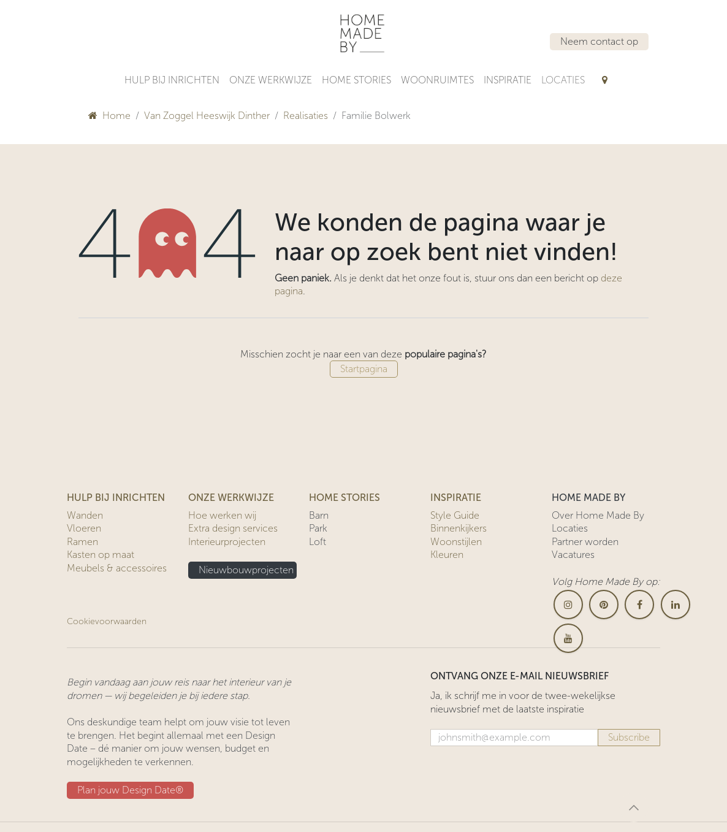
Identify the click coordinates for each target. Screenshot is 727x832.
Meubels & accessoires (117, 568)
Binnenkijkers (458, 528)
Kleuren (446, 554)
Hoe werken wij (222, 515)
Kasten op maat (100, 554)
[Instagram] (568, 604)
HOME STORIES (344, 497)
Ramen (82, 542)
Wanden (85, 515)
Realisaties (305, 115)
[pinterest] (604, 604)
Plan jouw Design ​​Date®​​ (130, 790)
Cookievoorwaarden (107, 621)
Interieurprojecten (226, 542)
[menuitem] (172, 80)
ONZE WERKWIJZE (231, 497)
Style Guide (454, 515)
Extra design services (233, 528)
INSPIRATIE (455, 497)
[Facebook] (639, 604)
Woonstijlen (456, 542)
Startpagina (363, 369)
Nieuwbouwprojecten (246, 570)
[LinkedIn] (675, 604)
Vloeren (84, 528)
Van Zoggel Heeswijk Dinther (207, 115)
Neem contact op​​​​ (599, 41)
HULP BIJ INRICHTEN (116, 497)
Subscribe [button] (629, 737)
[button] (634, 807)
